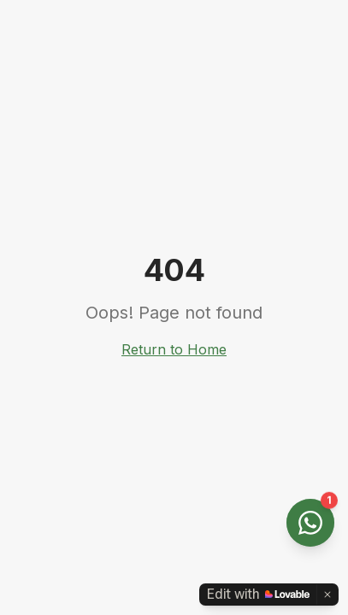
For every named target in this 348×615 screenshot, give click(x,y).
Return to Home (174, 349)
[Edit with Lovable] (258, 594)
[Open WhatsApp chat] (310, 523)
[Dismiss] (327, 594)
